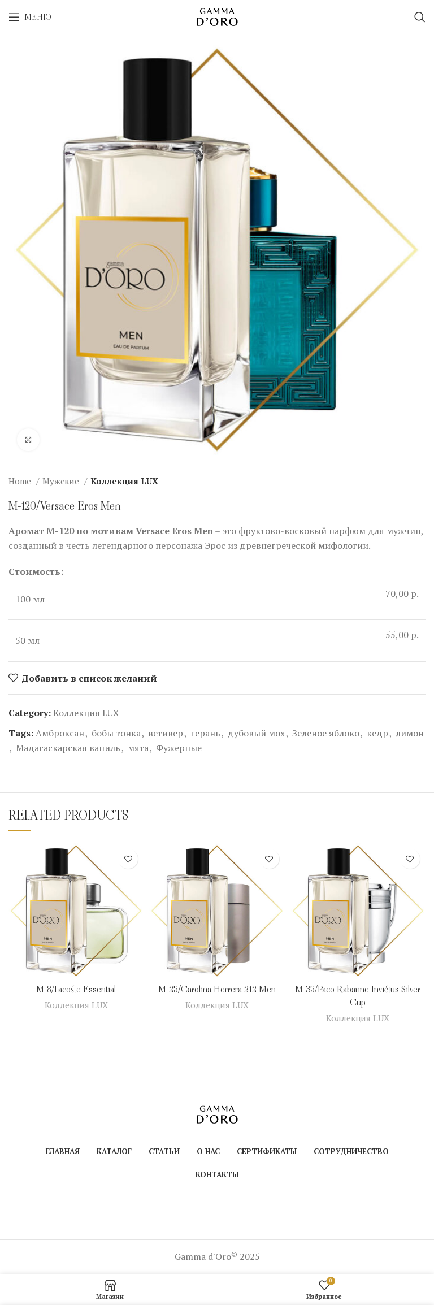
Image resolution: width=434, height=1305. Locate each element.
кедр (377, 733)
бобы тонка (116, 733)
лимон (410, 733)
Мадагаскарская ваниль (68, 748)
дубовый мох (256, 733)
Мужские (61, 481)
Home (20, 481)
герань (205, 733)
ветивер (165, 733)
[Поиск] (420, 17)
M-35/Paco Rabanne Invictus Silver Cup (357, 995)
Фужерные (179, 748)
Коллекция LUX (124, 481)
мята (138, 748)
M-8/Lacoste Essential (76, 989)
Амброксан (60, 733)
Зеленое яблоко (325, 733)
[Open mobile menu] (30, 17)
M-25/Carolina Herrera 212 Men (217, 989)
